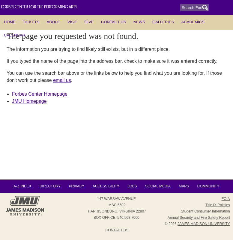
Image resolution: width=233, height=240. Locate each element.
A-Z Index (22, 186)
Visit (72, 22)
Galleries (163, 22)
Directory (50, 186)
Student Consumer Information (205, 211)
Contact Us (113, 22)
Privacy (77, 186)
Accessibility (106, 186)
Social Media (158, 186)
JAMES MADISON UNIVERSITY (204, 224)
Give (89, 22)
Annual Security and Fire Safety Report (199, 217)
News (139, 22)
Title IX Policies (217, 205)
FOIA (226, 199)
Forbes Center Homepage (39, 94)
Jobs (132, 186)
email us (62, 80)
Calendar (14, 35)
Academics (193, 22)
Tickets (31, 22)
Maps (184, 186)
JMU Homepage (29, 101)
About (53, 22)
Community (208, 186)
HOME (10, 22)
